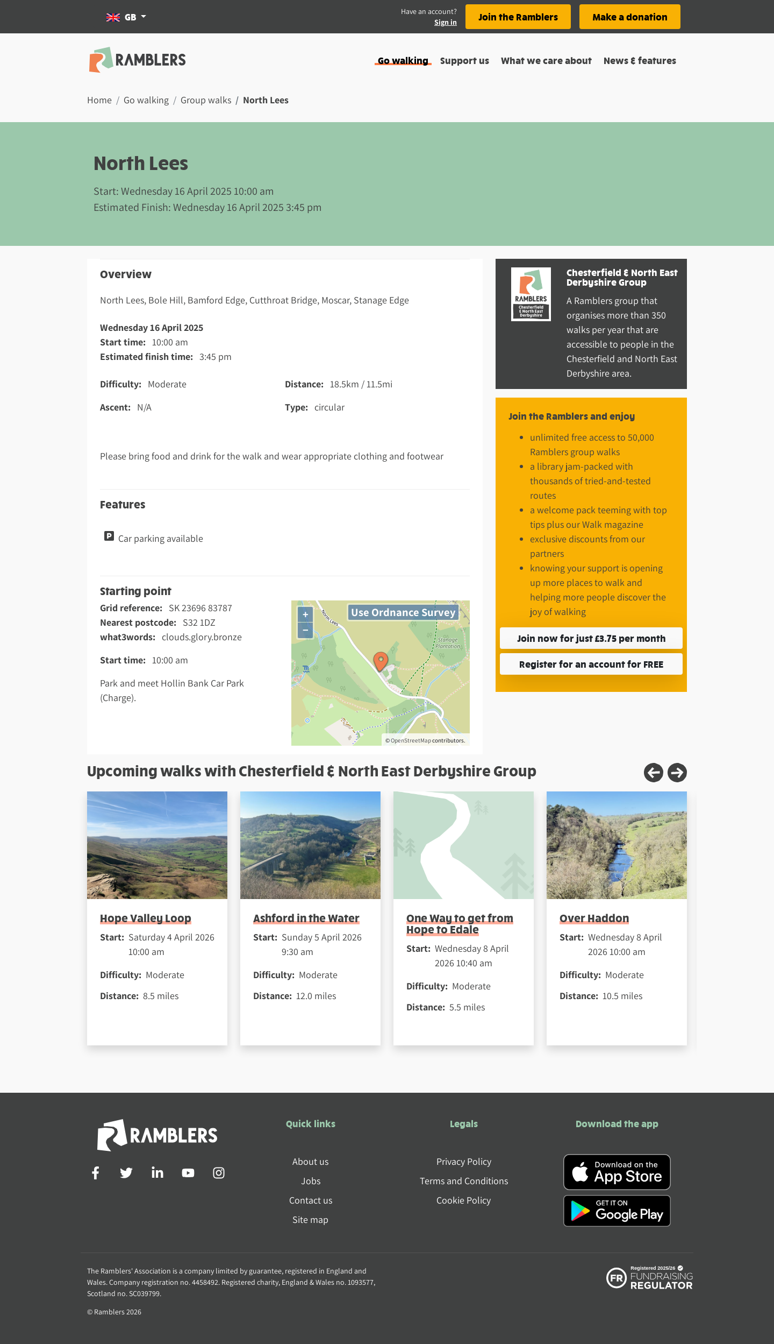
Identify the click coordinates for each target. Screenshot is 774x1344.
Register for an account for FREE (591, 663)
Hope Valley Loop (145, 917)
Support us (464, 60)
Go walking (403, 60)
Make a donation (630, 16)
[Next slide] (677, 772)
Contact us (310, 1200)
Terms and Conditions (464, 1181)
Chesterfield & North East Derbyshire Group (622, 277)
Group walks (206, 100)
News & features (640, 60)
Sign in (445, 22)
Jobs (310, 1181)
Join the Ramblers (518, 16)
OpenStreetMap (411, 740)
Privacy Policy (463, 1161)
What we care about (546, 60)
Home (99, 100)
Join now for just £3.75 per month (591, 638)
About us (310, 1161)
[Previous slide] (653, 772)
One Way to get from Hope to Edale (459, 923)
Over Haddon (594, 917)
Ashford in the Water (306, 917)
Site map (310, 1219)
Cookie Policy (463, 1200)
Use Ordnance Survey (403, 612)
